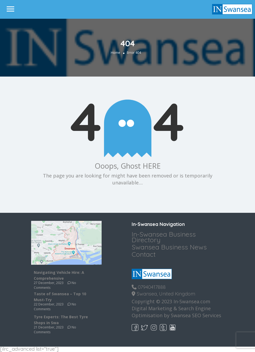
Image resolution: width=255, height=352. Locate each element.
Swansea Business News (169, 247)
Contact (144, 254)
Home (115, 52)
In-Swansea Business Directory (164, 237)
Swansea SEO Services (196, 315)
